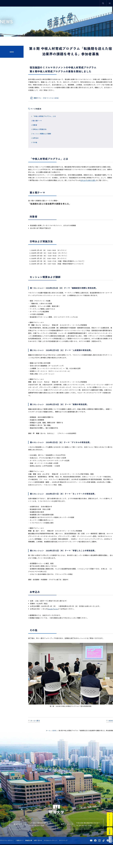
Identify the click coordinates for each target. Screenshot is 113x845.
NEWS (12, 52)
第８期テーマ (37, 120)
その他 (34, 138)
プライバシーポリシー (7, 835)
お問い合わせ (38, 835)
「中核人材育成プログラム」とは (44, 116)
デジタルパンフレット (50, 835)
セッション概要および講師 (41, 131)
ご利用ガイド (19, 835)
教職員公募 (28, 835)
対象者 (34, 123)
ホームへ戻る (35, 716)
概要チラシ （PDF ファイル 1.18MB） (47, 98)
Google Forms (53, 604)
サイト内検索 (103, 3)
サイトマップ (63, 835)
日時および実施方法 (39, 127)
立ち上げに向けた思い (88, 175)
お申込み (35, 134)
